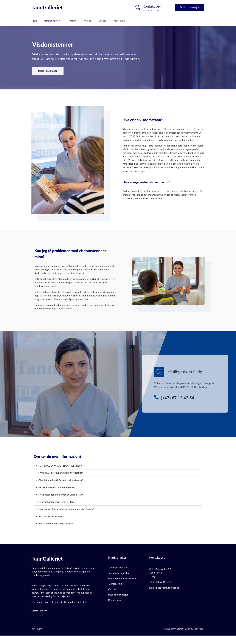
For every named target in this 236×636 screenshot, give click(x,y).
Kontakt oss (119, 20)
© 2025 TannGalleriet (173, 629)
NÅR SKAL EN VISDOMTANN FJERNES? (60, 466)
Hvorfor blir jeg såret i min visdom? (56, 502)
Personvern (36, 629)
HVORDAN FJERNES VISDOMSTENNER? (60, 473)
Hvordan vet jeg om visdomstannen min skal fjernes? (66, 509)
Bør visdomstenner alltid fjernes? (55, 523)
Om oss (102, 20)
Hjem (34, 20)
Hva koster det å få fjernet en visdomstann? (61, 495)
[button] (118, 466)
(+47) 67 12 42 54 (162, 582)
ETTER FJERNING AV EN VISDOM (56, 487)
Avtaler (87, 20)
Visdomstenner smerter (50, 516)
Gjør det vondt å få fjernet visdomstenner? (60, 480)
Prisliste (72, 20)
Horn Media (199, 629)
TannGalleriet (47, 7)
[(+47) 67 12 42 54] (212, 397)
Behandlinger (52, 20)
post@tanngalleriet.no (167, 588)
